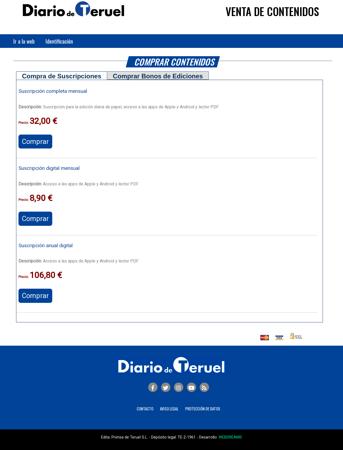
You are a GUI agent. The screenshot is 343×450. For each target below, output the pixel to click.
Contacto (145, 408)
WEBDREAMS (230, 437)
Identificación (59, 41)
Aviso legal (169, 408)
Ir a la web (24, 41)
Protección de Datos (202, 408)
